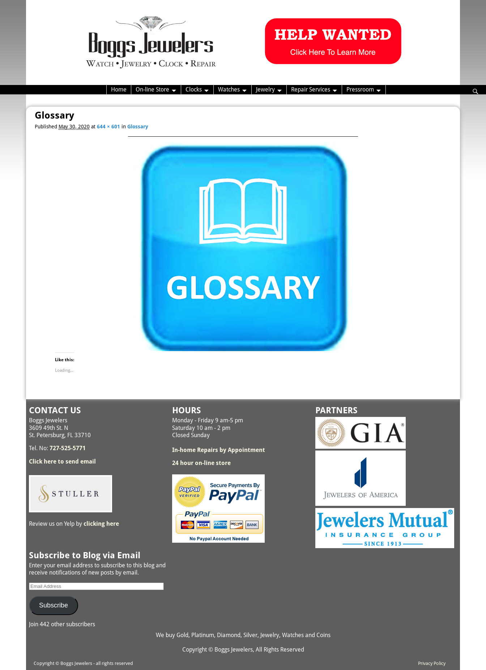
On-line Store (152, 89)
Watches (229, 89)
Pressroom (360, 89)
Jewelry (265, 89)
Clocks (194, 89)
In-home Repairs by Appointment (218, 450)
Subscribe (53, 605)
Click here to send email (62, 461)
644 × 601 (108, 126)
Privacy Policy (432, 663)
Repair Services (310, 89)
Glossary (137, 126)
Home (119, 89)
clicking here (101, 523)
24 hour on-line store (201, 463)
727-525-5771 (68, 448)
